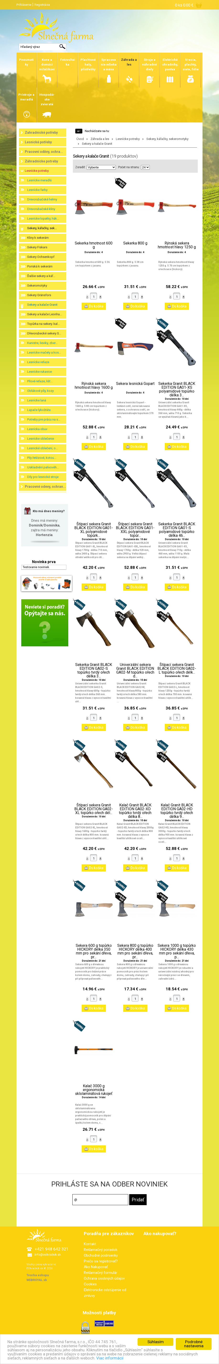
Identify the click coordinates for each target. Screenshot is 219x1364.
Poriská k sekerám (40, 266)
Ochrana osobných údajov (104, 1278)
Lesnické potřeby (38, 142)
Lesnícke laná (36, 400)
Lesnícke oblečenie (40, 438)
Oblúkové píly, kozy (40, 391)
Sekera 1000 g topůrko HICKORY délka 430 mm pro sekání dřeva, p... (177, 951)
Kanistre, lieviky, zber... (42, 343)
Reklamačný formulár (100, 1272)
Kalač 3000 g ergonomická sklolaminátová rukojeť (93, 1090)
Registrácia (42, 4)
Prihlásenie (23, 4)
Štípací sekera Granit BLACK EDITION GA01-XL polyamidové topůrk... (93, 530)
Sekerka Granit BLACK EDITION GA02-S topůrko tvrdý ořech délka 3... (93, 670)
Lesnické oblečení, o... (42, 448)
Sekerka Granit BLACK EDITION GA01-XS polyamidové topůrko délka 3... (176, 389)
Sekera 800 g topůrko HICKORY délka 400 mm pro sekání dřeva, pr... (135, 951)
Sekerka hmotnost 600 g (93, 245)
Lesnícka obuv (37, 429)
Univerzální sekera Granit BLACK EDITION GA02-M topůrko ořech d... (135, 670)
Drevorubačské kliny (41, 209)
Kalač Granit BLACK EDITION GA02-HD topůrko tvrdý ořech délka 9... (176, 811)
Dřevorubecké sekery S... (44, 333)
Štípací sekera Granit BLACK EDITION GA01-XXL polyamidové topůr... (135, 530)
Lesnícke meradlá (39, 180)
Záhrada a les (100, 139)
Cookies (90, 1284)
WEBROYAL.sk (37, 1280)
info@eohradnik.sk (48, 1254)
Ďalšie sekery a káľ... (41, 276)
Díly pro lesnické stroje (43, 477)
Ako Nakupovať (96, 1267)
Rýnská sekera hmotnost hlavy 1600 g (94, 385)
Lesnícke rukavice (39, 371)
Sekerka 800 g (135, 243)
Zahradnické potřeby (41, 132)
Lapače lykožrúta (39, 410)
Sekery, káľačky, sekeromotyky (167, 139)
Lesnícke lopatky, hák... (43, 218)
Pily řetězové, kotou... (41, 458)
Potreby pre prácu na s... (43, 419)
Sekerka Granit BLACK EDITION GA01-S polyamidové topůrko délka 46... (176, 530)
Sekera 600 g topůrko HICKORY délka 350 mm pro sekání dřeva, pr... (94, 951)
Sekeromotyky (37, 285)
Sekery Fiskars (37, 247)
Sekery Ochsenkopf (40, 257)
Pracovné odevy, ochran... (45, 486)
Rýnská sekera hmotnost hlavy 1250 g (177, 245)
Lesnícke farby (37, 190)
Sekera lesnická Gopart (135, 384)
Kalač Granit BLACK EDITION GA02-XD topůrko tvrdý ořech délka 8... (135, 811)
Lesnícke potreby (37, 170)
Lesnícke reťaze (38, 362)
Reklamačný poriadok (100, 1250)
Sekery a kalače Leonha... (44, 314)
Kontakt (90, 1244)
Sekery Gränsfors (39, 295)
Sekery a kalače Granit (42, 304)
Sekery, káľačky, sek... (42, 228)
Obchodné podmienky (101, 1255)
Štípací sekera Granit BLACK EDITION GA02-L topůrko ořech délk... (176, 668)
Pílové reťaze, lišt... (40, 381)
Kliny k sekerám (38, 237)
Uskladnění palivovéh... (43, 467)
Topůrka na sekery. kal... (43, 324)
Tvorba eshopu (38, 1275)
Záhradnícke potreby (41, 161)
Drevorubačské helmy (42, 199)
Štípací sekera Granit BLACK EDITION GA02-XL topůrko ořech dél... (93, 809)
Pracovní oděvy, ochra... (44, 152)
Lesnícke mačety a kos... (44, 352)
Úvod (80, 139)
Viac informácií (109, 1358)
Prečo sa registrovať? (101, 1261)
